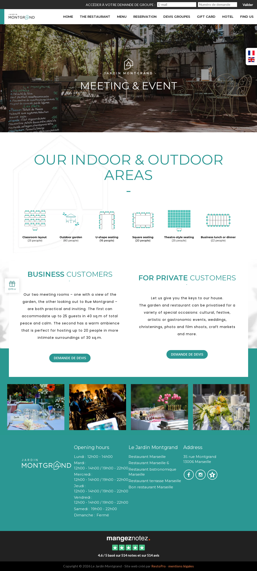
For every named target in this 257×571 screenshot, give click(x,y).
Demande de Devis (70, 358)
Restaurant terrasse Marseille (154, 481)
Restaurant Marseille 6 (148, 463)
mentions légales (181, 566)
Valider (248, 5)
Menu (122, 16)
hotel (227, 16)
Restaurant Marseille (147, 456)
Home (68, 16)
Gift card (206, 16)
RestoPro (158, 566)
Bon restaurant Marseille (150, 487)
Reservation (145, 16)
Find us (247, 16)
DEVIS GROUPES (176, 16)
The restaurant (95, 16)
